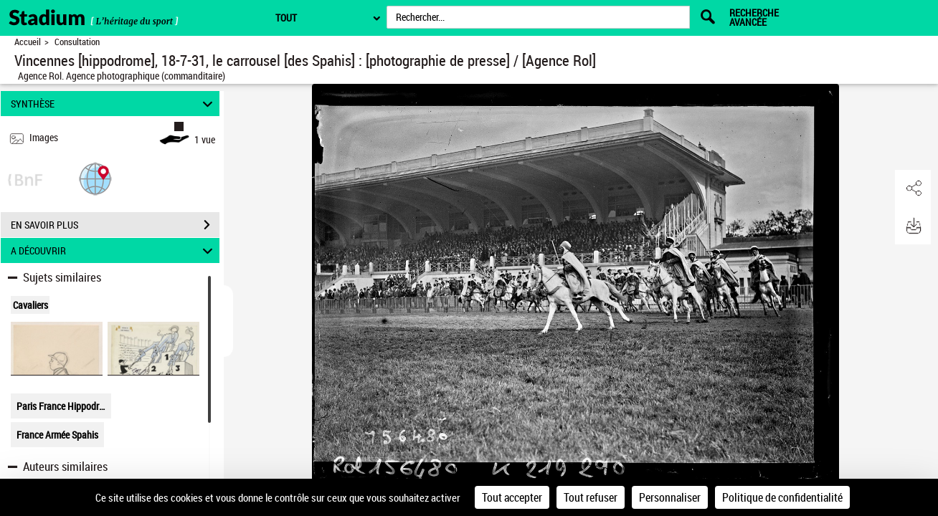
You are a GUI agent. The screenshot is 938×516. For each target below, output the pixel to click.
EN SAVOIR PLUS (115, 225)
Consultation (77, 42)
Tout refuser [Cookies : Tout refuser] (590, 497)
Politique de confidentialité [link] (782, 497)
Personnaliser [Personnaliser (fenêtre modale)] (670, 497)
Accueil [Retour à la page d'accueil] (27, 42)
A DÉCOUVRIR (114, 250)
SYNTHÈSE (114, 103)
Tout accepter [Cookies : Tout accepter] (512, 497)
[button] (95, 178)
